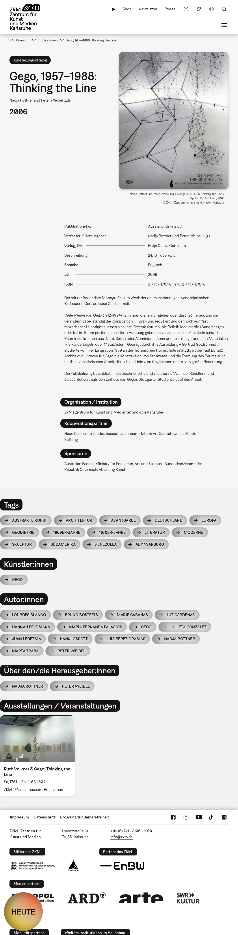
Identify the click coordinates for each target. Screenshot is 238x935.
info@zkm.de (121, 837)
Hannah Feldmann (31, 627)
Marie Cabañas (132, 614)
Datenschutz (45, 817)
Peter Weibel (71, 651)
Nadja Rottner (179, 638)
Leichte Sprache (186, 9)
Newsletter (148, 9)
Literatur (155, 532)
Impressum (19, 817)
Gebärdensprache (198, 9)
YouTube (198, 817)
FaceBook (173, 817)
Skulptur (22, 544)
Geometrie (23, 532)
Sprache (211, 9)
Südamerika (63, 544)
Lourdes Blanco (29, 614)
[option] (39, 755)
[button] (174, 120)
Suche (224, 9)
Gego (17, 579)
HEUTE (23, 911)
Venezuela (106, 544)
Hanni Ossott (74, 638)
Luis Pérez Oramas (126, 638)
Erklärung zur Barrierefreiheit (84, 817)
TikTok (211, 817)
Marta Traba (25, 651)
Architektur (79, 520)
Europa (209, 520)
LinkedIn (224, 817)
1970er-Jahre (112, 532)
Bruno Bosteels (81, 614)
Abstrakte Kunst (29, 520)
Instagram (186, 817)
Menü (224, 25)
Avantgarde (123, 520)
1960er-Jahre (66, 532)
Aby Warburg (150, 544)
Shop (127, 9)
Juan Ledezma (26, 638)
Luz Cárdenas (181, 614)
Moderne (193, 532)
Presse (170, 9)
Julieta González (188, 627)
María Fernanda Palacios (95, 627)
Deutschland (168, 520)
